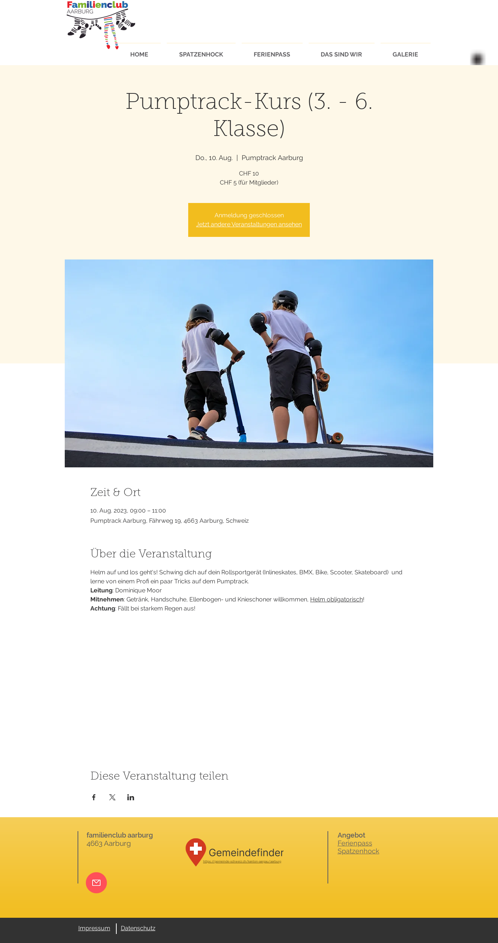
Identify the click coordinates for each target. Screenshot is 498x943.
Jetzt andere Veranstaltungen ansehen (249, 224)
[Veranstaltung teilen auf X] (112, 797)
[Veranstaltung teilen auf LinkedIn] (130, 797)
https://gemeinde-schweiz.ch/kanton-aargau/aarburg (242, 861)
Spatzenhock (358, 851)
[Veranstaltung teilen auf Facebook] (93, 797)
